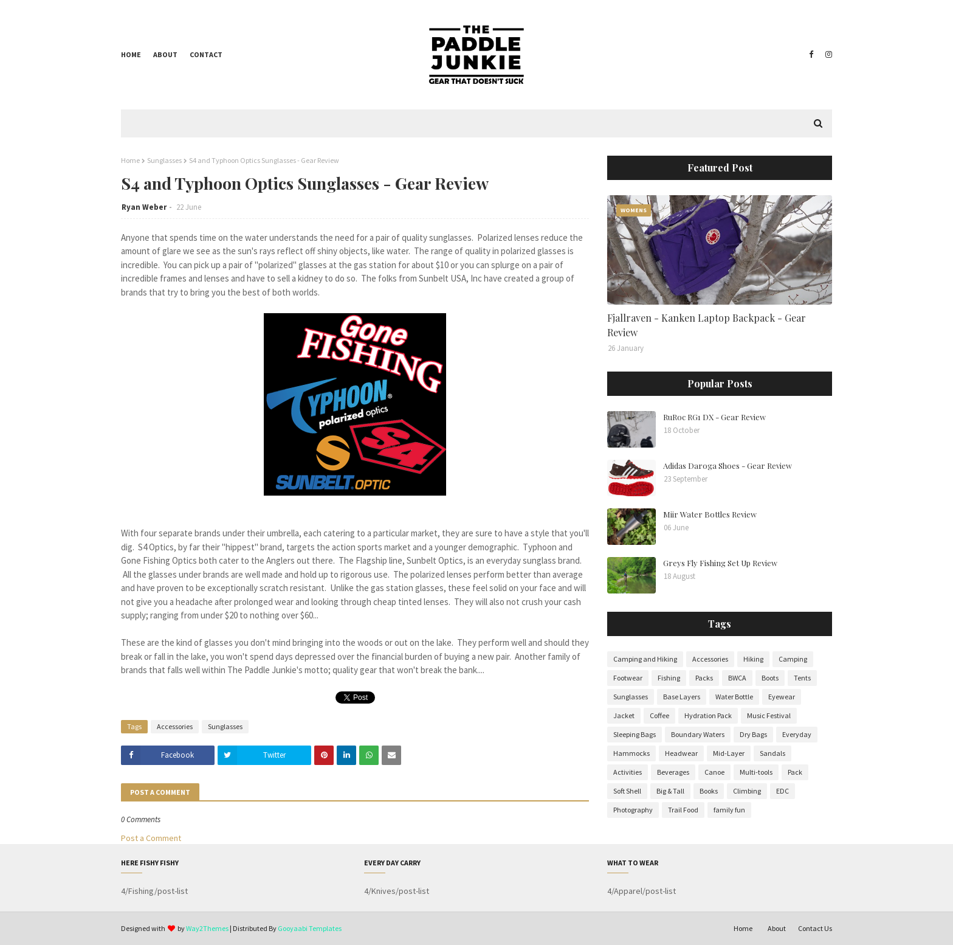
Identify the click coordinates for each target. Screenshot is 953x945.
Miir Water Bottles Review (710, 514)
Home (131, 54)
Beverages (673, 772)
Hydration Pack (708, 715)
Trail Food (683, 809)
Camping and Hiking (645, 658)
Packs (704, 677)
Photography (633, 809)
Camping (793, 658)
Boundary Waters (697, 734)
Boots (770, 677)
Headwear (681, 753)
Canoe (714, 772)
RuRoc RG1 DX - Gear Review (714, 417)
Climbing (747, 790)
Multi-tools (756, 772)
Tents (802, 677)
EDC (782, 790)
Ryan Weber (144, 207)
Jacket (624, 715)
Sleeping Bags (634, 734)
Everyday (796, 734)
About (165, 54)
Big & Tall (670, 790)
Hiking (753, 658)
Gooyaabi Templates (310, 928)
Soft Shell (627, 790)
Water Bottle (734, 696)
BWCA (737, 677)
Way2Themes (207, 928)
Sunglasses (164, 160)
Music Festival (769, 715)
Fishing (669, 677)
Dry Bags (753, 734)
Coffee (659, 715)
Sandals (772, 753)
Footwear (627, 677)
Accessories (175, 726)
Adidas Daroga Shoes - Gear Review (727, 465)
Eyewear (781, 696)
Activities (627, 772)
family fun (729, 809)
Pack (795, 772)
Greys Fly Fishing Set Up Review (720, 563)
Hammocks (631, 753)
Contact (206, 54)
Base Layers (681, 696)
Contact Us (815, 928)
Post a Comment (151, 837)
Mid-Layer (729, 753)
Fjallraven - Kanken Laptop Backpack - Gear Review (706, 325)
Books (709, 790)
